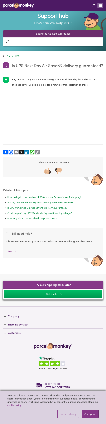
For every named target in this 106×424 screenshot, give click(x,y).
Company (11, 316)
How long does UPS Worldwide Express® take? (32, 218)
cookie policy (14, 405)
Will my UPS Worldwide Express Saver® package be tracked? (40, 202)
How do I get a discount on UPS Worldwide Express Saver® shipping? (44, 197)
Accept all (90, 414)
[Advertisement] (53, 115)
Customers (12, 333)
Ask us (12, 251)
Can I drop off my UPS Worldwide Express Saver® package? (39, 212)
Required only (68, 414)
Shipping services (16, 324)
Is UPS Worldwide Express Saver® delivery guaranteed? (37, 207)
